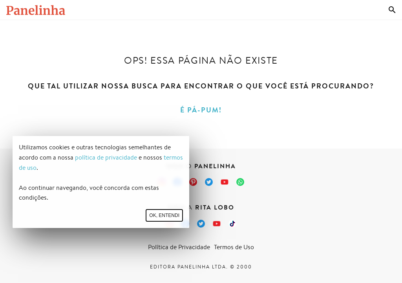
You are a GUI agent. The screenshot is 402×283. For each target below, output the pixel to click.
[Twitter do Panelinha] (209, 182)
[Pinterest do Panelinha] (193, 182)
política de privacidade (106, 157)
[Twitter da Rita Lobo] (201, 224)
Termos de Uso (234, 247)
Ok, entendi (164, 215)
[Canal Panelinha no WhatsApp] (240, 182)
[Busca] (392, 10)
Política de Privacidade (179, 247)
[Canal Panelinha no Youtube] (224, 182)
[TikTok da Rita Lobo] (232, 224)
